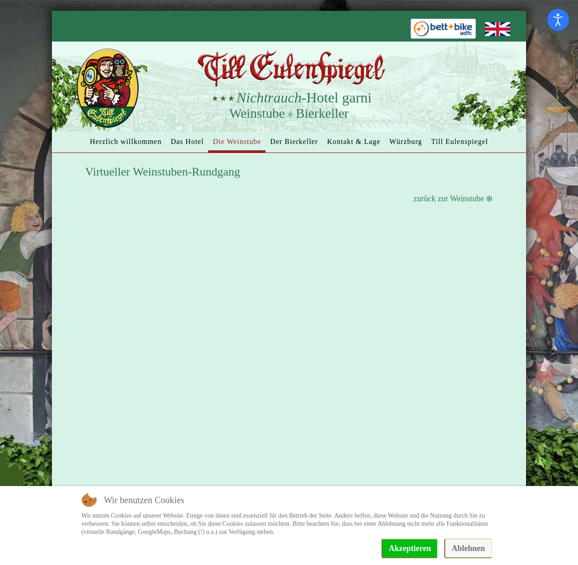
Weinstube (257, 113)
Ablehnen (468, 548)
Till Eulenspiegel (459, 141)
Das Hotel (187, 141)
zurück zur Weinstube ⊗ (453, 198)
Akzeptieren (410, 548)
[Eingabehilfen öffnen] (558, 20)
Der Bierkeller (294, 141)
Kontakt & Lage (353, 141)
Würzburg (405, 141)
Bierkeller (322, 113)
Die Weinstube (237, 141)
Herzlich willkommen (126, 141)
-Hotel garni (304, 97)
